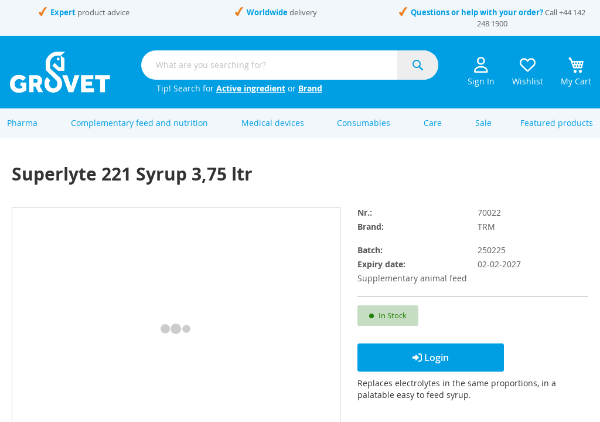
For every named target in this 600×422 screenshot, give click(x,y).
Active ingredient (250, 88)
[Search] (417, 65)
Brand (310, 88)
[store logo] (60, 72)
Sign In (481, 72)
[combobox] (289, 65)
